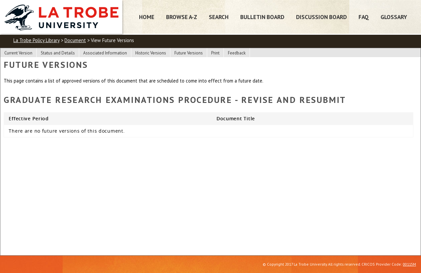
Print (215, 53)
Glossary (394, 17)
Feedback (237, 53)
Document (75, 40)
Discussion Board (321, 17)
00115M (409, 264)
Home (146, 17)
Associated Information (105, 53)
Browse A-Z (181, 17)
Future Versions (188, 53)
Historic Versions (150, 53)
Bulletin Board (262, 17)
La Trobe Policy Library (36, 40)
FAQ (364, 17)
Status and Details (58, 53)
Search (219, 17)
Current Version (18, 53)
